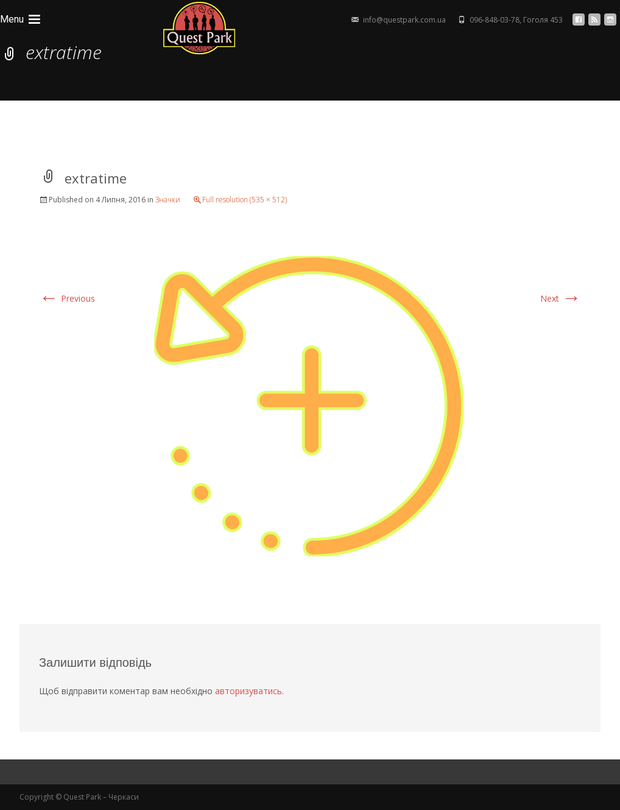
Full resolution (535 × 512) (244, 199)
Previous (67, 298)
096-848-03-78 (495, 20)
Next (560, 298)
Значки (167, 199)
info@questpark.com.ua (404, 20)
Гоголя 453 (543, 20)
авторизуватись (248, 691)
